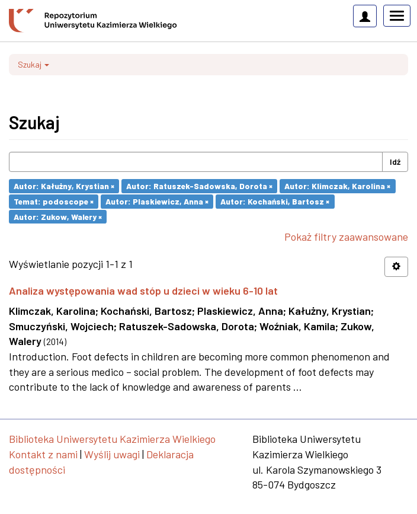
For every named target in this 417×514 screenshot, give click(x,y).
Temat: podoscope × (54, 201)
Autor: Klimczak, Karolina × (337, 186)
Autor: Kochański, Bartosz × (274, 201)
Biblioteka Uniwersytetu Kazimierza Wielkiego (112, 438)
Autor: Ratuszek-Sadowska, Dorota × (199, 186)
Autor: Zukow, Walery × (58, 216)
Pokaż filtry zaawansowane (346, 236)
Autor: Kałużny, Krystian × (64, 186)
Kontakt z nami (43, 454)
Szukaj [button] (33, 64)
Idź (395, 162)
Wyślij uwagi (112, 454)
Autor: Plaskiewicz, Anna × (156, 201)
